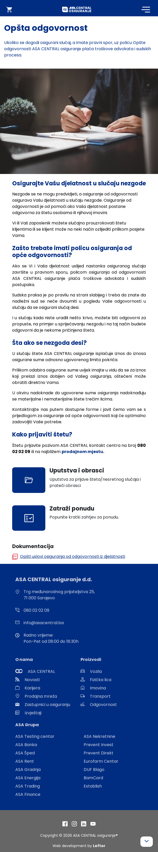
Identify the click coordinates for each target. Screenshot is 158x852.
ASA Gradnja (28, 770)
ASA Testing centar (34, 736)
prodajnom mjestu (82, 452)
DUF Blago (94, 770)
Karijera (32, 688)
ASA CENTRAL (41, 671)
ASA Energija (27, 778)
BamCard (93, 778)
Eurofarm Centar (101, 761)
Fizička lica (100, 680)
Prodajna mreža (41, 696)
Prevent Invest (98, 745)
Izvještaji (33, 713)
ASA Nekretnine (99, 736)
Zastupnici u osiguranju (47, 705)
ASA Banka (26, 745)
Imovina (98, 688)
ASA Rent (24, 761)
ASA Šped (25, 753)
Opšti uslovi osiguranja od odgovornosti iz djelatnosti (72, 556)
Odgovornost (103, 705)
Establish (93, 786)
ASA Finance (27, 794)
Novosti (32, 680)
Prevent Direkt (98, 753)
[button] (146, 841)
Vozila (96, 671)
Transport (100, 696)
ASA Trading (27, 786)
